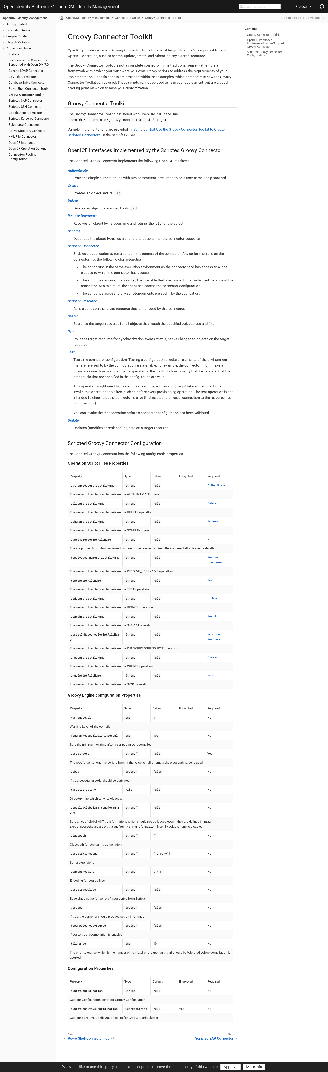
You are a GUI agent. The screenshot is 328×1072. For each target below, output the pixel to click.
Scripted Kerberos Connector (29, 119)
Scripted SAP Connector (25, 101)
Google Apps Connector (25, 113)
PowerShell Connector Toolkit (29, 89)
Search (73, 316)
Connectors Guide (18, 48)
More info (254, 1066)
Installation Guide (18, 30)
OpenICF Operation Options (27, 148)
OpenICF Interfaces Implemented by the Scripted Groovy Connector (265, 43)
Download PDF (316, 18)
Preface (14, 54)
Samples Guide (16, 36)
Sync (71, 331)
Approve (231, 1066)
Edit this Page (291, 18)
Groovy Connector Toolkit (26, 95)
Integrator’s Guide (18, 42)
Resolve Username (82, 216)
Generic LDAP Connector (26, 71)
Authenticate (78, 170)
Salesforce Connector (24, 125)
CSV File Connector (22, 77)
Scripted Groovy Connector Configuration (264, 53)
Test (71, 352)
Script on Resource (82, 301)
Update (73, 420)
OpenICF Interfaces (22, 143)
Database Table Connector (27, 83)
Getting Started (16, 24)
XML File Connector (22, 136)
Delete (73, 201)
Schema (74, 231)
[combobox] (260, 7)
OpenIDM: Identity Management (87, 6)
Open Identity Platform (26, 6)
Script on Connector (83, 246)
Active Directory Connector (27, 131)
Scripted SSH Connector (25, 107)
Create (73, 185)
